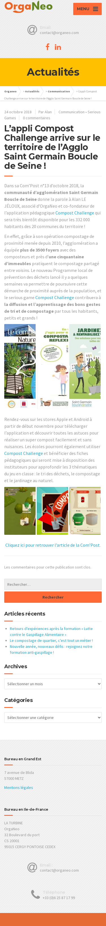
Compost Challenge (74, 213)
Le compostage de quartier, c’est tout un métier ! (51, 640)
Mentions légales (18, 787)
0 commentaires (36, 117)
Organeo (10, 91)
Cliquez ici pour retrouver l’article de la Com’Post (52, 545)
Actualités (32, 91)
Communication (59, 91)
